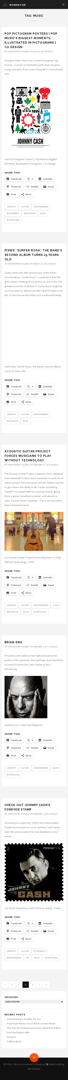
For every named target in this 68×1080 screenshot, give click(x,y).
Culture (25, 206)
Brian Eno (14, 642)
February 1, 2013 (41, 814)
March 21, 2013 (41, 264)
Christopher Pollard (18, 51)
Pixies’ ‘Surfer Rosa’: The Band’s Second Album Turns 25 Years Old (33, 255)
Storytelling (13, 220)
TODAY (35, 822)
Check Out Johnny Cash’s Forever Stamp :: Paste (34, 908)
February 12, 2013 (42, 464)
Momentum (17, 5)
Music (43, 213)
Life (27, 958)
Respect (11, 1037)
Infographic (13, 213)
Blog (50, 51)
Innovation (30, 213)
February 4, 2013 (41, 646)
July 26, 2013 (39, 51)
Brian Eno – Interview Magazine (25, 725)
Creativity (11, 206)
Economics (39, 951)
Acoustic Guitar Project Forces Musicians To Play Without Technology (28, 456)
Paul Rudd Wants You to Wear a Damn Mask (31, 1023)
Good (56, 605)
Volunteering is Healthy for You (24, 1019)
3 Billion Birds (14, 1041)
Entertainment (41, 206)
